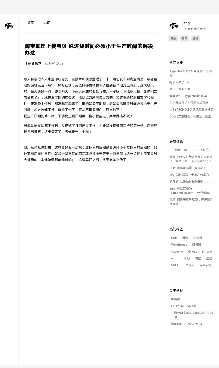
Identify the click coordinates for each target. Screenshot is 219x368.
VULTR (176, 265)
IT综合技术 (33, 63)
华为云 (190, 265)
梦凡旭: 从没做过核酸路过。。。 (191, 181)
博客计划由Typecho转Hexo (188, 96)
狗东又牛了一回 (179, 82)
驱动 (209, 258)
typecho (177, 251)
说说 (46, 23)
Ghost (192, 251)
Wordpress (179, 244)
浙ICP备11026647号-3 (186, 324)
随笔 (174, 238)
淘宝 (198, 258)
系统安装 (206, 265)
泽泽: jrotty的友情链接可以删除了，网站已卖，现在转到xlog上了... (190, 159)
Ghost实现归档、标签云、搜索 (190, 116)
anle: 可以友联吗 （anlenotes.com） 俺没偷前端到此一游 (190, 191)
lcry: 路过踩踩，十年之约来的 (189, 175)
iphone (207, 251)
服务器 (196, 244)
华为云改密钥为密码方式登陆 (188, 103)
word (175, 258)
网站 (187, 258)
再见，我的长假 (179, 89)
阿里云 (197, 238)
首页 (30, 23)
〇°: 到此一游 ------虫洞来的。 (190, 150)
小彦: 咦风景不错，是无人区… (189, 168)
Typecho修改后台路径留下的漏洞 (190, 73)
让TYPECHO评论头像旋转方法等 (191, 109)
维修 (185, 238)
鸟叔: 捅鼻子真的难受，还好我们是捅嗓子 (191, 202)
